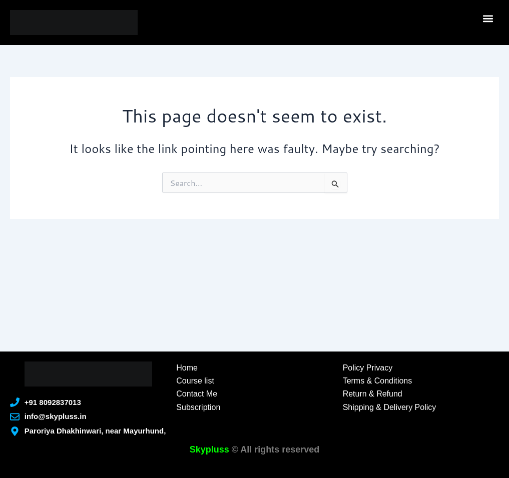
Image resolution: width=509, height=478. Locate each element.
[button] (488, 18)
